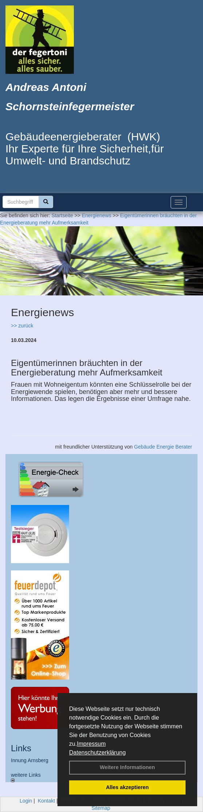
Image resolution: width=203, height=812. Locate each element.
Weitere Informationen (127, 767)
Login (26, 801)
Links (21, 748)
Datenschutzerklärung (97, 752)
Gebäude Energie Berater (163, 447)
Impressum (91, 744)
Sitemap (100, 808)
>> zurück (22, 326)
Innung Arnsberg (29, 760)
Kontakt (46, 801)
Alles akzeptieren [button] (127, 787)
